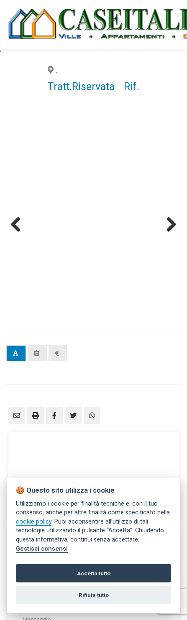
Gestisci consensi (42, 548)
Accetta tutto (93, 573)
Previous (18, 224)
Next (168, 224)
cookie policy (33, 521)
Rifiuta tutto (94, 595)
